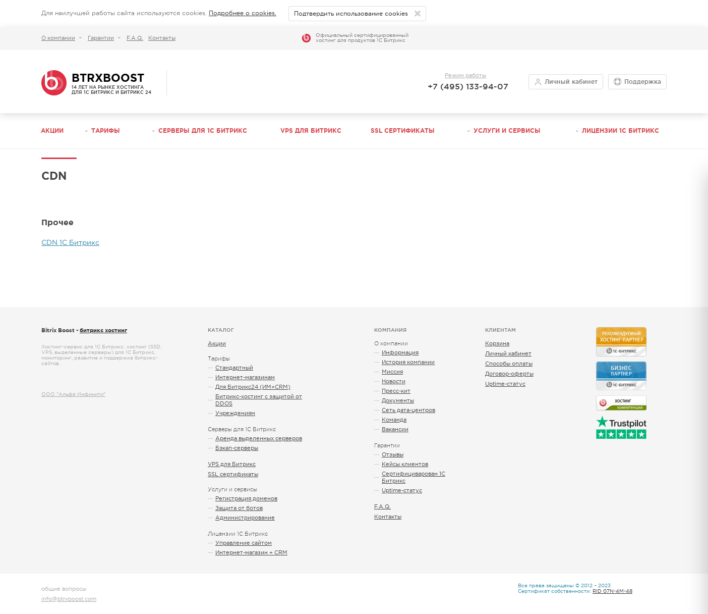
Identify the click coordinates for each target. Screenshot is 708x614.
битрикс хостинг (103, 330)
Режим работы (465, 75)
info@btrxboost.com (68, 599)
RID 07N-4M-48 (612, 591)
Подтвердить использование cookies (351, 13)
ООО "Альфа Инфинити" (73, 394)
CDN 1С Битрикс (70, 242)
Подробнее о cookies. (242, 13)
